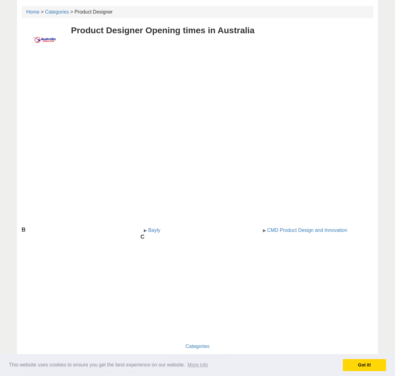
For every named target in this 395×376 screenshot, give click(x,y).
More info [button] (197, 364)
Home (33, 11)
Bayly (154, 230)
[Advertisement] (197, 98)
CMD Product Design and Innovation (307, 230)
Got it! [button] (364, 364)
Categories (57, 11)
